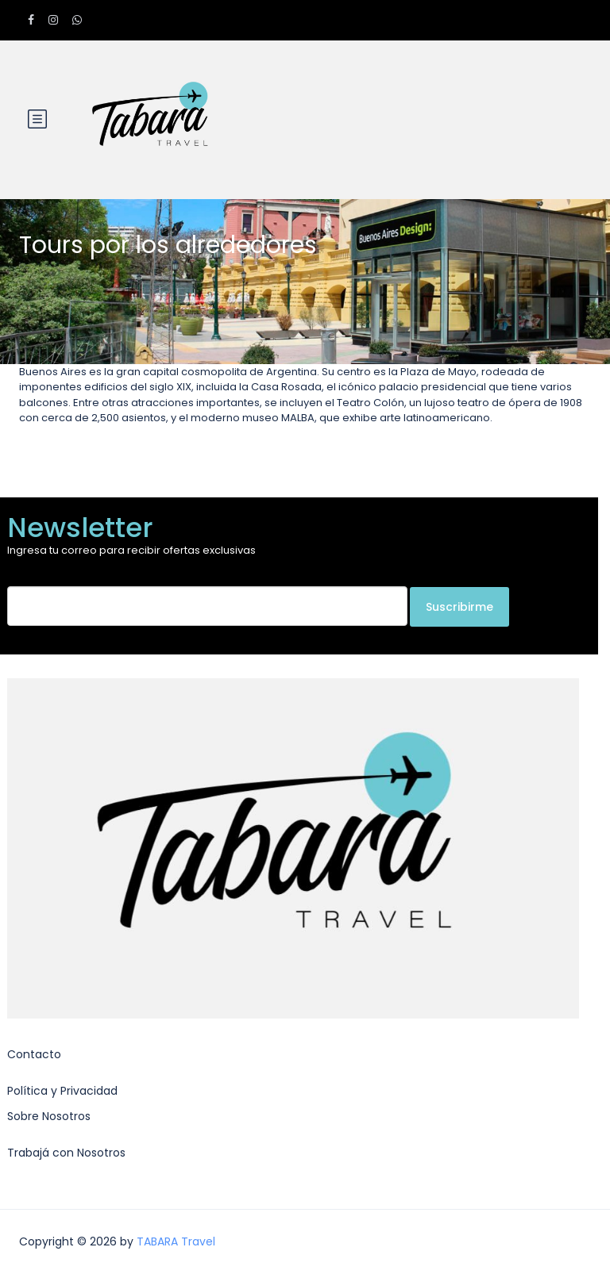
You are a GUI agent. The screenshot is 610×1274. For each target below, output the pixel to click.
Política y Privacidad (62, 1091)
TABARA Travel (176, 1241)
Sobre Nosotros (49, 1116)
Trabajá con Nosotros (66, 1153)
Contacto (34, 1054)
